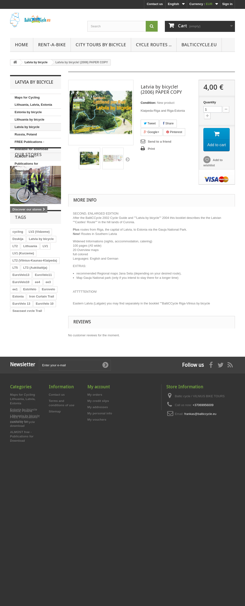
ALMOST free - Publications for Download (26, 164)
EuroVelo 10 (44, 348)
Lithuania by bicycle (27, 391)
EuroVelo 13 (21, 348)
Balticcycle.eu (199, 44)
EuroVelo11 (43, 319)
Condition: (148, 103)
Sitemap (55, 527)
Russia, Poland (26, 134)
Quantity (209, 102)
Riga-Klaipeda (41, 441)
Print (151, 149)
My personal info (99, 529)
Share (168, 123)
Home (21, 44)
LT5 (15, 312)
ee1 (15, 334)
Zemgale (47, 413)
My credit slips (98, 516)
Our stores (28, 189)
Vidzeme (18, 413)
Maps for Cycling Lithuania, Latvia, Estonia (33, 101)
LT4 (15, 434)
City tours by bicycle (101, 44)
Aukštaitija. (20, 362)
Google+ (151, 132)
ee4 (37, 326)
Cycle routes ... (154, 44)
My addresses (97, 522)
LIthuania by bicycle (29, 119)
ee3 (48, 326)
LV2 (33, 413)
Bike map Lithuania (26, 406)
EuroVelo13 (20, 319)
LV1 (45, 290)
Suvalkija (49, 427)
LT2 (15, 290)
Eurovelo (48, 334)
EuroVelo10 (20, 326)
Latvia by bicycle (27, 127)
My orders (94, 510)
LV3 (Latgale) (22, 449)
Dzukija (17, 283)
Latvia (17, 420)
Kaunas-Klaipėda (25, 427)
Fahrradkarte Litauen (27, 398)
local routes (32, 434)
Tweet (150, 123)
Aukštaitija (45, 449)
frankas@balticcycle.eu (200, 529)
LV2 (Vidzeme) (39, 276)
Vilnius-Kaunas (23, 377)
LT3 (37, 362)
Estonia (18, 341)
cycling (17, 276)
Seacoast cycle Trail (27, 355)
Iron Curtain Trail (41, 341)
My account (98, 502)
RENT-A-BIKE (52, 44)
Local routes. (22, 384)
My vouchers (96, 535)
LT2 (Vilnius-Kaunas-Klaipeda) (34, 305)
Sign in (227, 4)
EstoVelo (29, 334)
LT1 (48, 434)
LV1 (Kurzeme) (23, 298)
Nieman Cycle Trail (41, 420)
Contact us (155, 4)
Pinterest (174, 132)
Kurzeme (19, 441)
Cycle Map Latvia (25, 370)
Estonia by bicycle (28, 112)
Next (127, 159)
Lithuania (30, 290)
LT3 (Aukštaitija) (35, 312)
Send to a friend (159, 141)
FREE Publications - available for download (31, 145)
